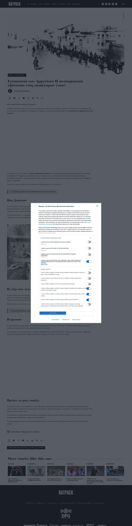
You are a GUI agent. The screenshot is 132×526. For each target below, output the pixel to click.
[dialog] (66, 263)
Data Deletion (55, 319)
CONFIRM (52, 313)
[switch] (88, 242)
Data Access (65, 319)
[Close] (97, 206)
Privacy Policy (76, 319)
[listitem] (66, 238)
